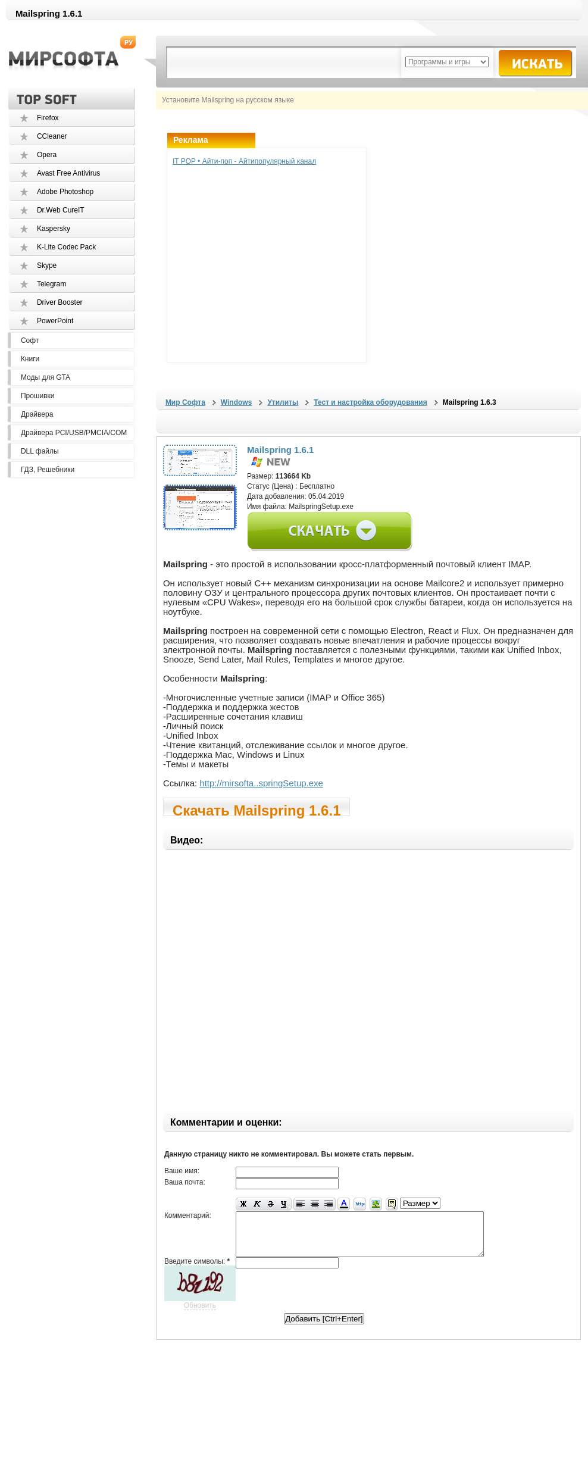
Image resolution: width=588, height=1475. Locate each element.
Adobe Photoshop (65, 192)
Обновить (200, 1314)
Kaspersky (53, 228)
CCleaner (52, 136)
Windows (236, 402)
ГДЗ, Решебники (47, 469)
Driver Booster (60, 302)
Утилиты (282, 402)
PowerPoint (55, 321)
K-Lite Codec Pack (66, 247)
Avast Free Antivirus (69, 173)
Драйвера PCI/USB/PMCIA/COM (74, 433)
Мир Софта (185, 402)
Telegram (51, 284)
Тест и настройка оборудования (370, 402)
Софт (30, 340)
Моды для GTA (45, 377)
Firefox (48, 118)
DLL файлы (40, 451)
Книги (30, 359)
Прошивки (38, 396)
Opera (47, 155)
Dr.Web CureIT (61, 210)
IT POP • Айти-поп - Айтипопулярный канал (244, 161)
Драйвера (37, 414)
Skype (47, 265)
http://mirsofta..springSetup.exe (261, 783)
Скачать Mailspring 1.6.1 (257, 809)
